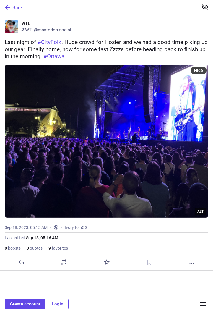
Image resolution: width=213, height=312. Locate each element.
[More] (191, 263)
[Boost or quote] (63, 262)
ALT (200, 211)
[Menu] (203, 304)
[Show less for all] (205, 7)
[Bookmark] (149, 262)
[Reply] (21, 262)
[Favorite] (106, 262)
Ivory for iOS (76, 227)
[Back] (98, 7)
